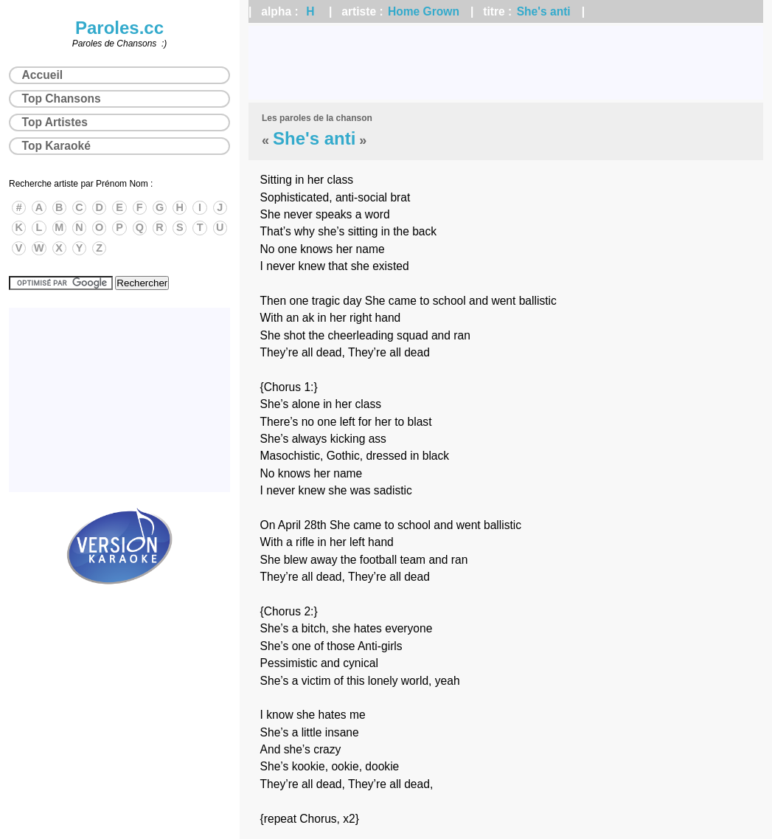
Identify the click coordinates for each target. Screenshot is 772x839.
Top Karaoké (56, 145)
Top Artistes (55, 122)
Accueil (42, 75)
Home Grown (423, 11)
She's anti (544, 11)
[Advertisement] (505, 63)
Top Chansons (61, 98)
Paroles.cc (119, 28)
